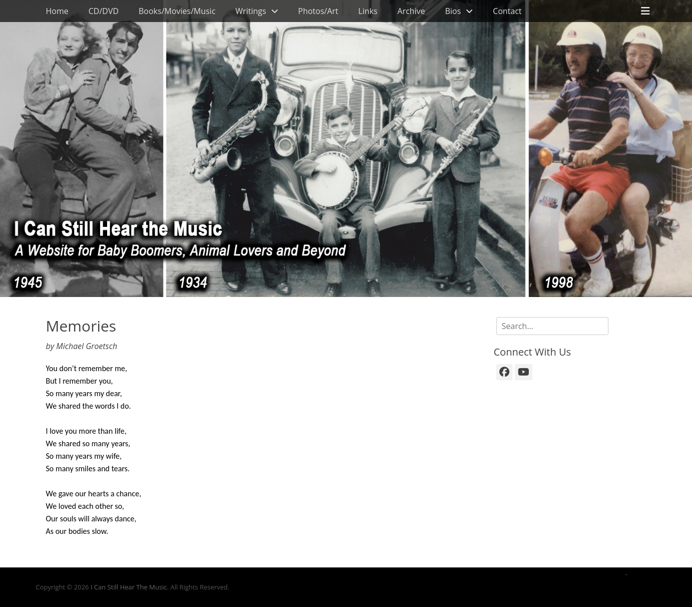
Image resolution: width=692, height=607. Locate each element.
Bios (453, 11)
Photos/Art (318, 11)
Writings (251, 11)
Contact (507, 11)
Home (57, 11)
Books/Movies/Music (177, 11)
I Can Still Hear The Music (129, 586)
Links (367, 11)
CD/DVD (104, 11)
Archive (411, 11)
